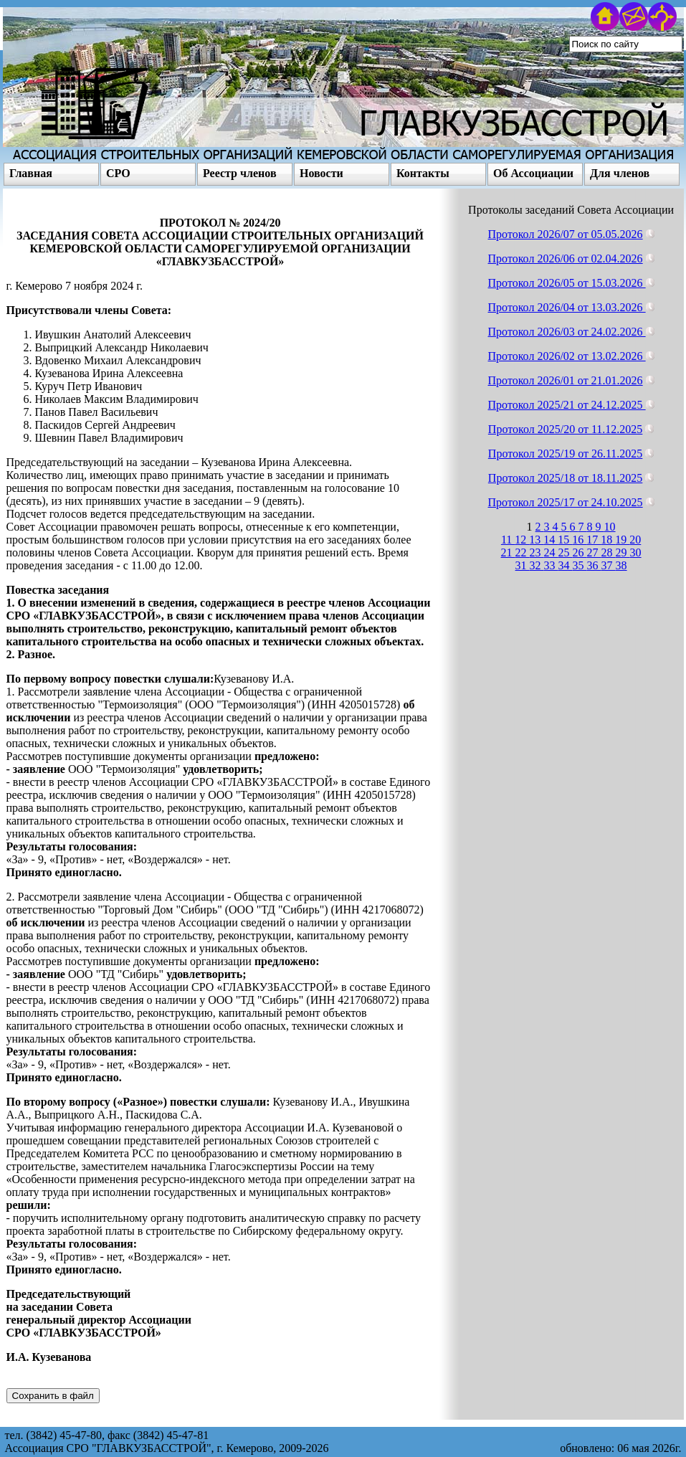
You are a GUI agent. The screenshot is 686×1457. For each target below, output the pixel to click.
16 (579, 539)
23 (537, 552)
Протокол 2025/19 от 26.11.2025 (565, 453)
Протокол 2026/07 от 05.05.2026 (565, 234)
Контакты (422, 173)
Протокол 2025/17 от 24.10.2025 (565, 502)
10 (610, 527)
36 (594, 565)
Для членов (619, 173)
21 (508, 552)
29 (623, 552)
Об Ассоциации (533, 173)
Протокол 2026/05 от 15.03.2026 (567, 283)
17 (593, 539)
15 (565, 539)
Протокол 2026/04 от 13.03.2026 (567, 307)
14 (550, 539)
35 (580, 565)
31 (522, 565)
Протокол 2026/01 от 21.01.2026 (565, 380)
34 (565, 565)
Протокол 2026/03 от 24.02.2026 (567, 332)
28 (608, 552)
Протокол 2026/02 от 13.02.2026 (567, 356)
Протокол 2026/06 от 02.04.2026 (565, 258)
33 (551, 565)
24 (551, 552)
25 (565, 552)
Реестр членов (240, 173)
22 (522, 552)
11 (508, 539)
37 (608, 565)
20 (635, 539)
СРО (118, 173)
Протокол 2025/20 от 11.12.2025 (565, 429)
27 (594, 552)
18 (608, 539)
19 (622, 539)
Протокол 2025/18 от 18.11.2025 (565, 478)
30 (636, 552)
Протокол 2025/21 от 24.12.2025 (567, 405)
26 (580, 552)
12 (522, 539)
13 (536, 539)
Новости (321, 173)
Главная (30, 173)
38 (621, 565)
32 (537, 565)
